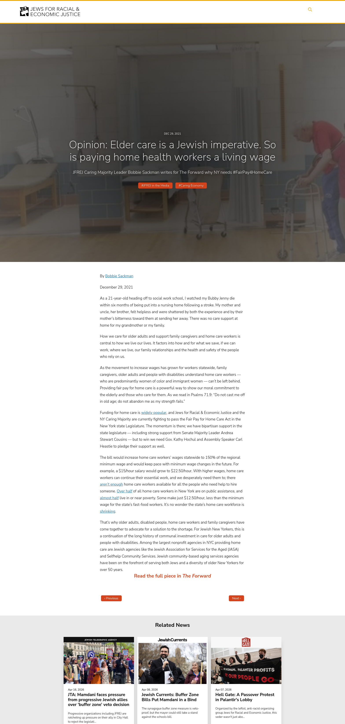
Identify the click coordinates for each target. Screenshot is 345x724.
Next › (236, 598)
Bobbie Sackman (119, 276)
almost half (109, 498)
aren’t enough (111, 484)
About (155, 11)
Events (172, 11)
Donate (280, 11)
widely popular (153, 412)
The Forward (196, 576)
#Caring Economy (191, 185)
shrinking (107, 511)
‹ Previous (111, 598)
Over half (124, 491)
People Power (213, 11)
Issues (190, 11)
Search (313, 11)
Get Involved (257, 11)
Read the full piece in (158, 576)
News (235, 11)
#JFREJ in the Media (155, 185)
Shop (297, 11)
